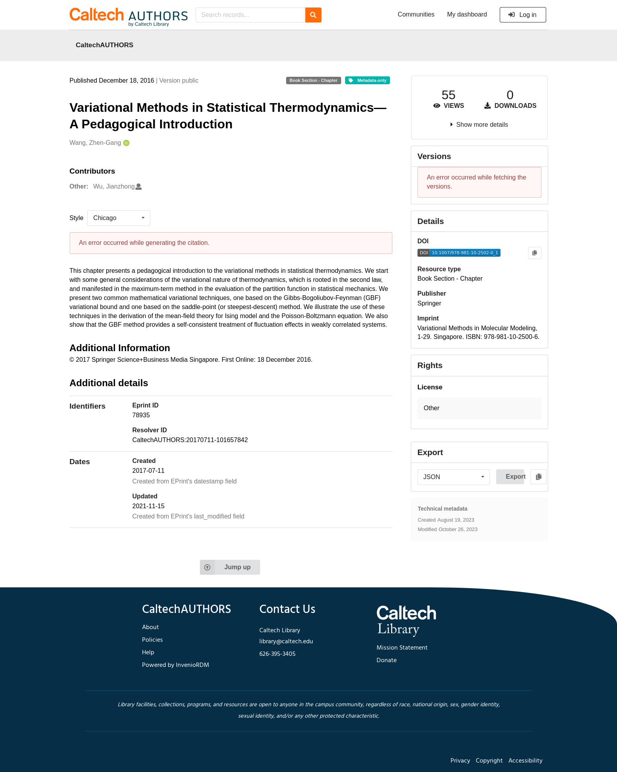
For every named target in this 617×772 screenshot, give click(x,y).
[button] (479, 408)
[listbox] (118, 218)
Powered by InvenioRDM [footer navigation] (175, 665)
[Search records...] (250, 14)
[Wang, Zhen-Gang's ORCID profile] (125, 143)
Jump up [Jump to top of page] (225, 567)
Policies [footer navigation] (152, 640)
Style (77, 218)
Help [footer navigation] (148, 653)
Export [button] (515, 476)
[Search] (313, 14)
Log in (522, 14)
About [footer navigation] (150, 627)
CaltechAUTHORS (105, 45)
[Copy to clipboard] (534, 253)
